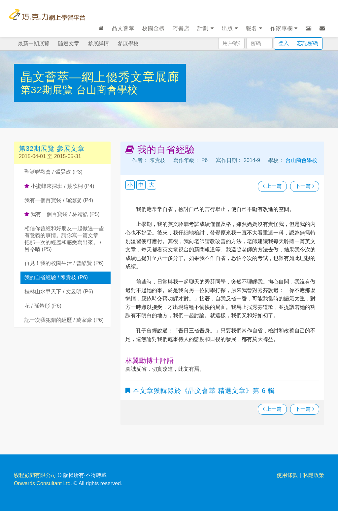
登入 (283, 43)
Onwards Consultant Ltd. (43, 483)
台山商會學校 (107, 89)
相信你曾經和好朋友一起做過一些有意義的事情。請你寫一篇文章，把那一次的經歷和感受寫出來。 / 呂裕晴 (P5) (64, 239)
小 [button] (130, 185)
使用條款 (287, 475)
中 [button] (141, 185)
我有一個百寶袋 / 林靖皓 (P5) (61, 214)
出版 (230, 28)
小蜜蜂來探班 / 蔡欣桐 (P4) (59, 186)
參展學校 (128, 43)
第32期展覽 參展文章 (51, 148)
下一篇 (304, 186)
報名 (254, 28)
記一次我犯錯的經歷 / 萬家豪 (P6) (64, 320)
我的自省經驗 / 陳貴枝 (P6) (56, 277)
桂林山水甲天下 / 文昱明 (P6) (58, 291)
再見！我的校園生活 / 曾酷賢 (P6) (64, 263)
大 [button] (151, 185)
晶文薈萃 (123, 28)
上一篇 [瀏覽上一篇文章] (272, 186)
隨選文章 (68, 43)
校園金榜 (153, 28)
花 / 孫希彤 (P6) (42, 306)
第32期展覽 (48, 89)
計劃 (205, 28)
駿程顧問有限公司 (35, 475)
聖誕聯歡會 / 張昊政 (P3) (53, 172)
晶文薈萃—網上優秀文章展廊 (99, 77)
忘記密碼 (307, 43)
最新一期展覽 (34, 43)
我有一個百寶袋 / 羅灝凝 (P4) (58, 200)
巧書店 (181, 28)
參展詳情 (98, 43)
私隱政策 (313, 475)
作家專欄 (284, 28)
